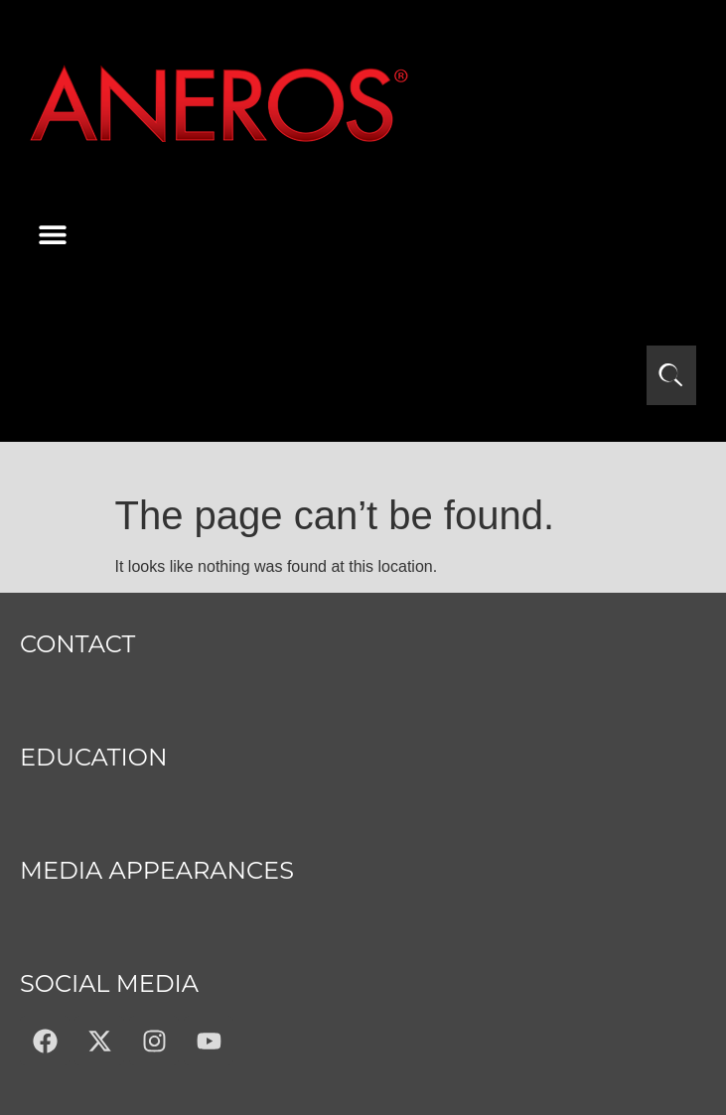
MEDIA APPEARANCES (157, 870)
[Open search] (671, 375)
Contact (77, 643)
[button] (52, 233)
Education (94, 757)
